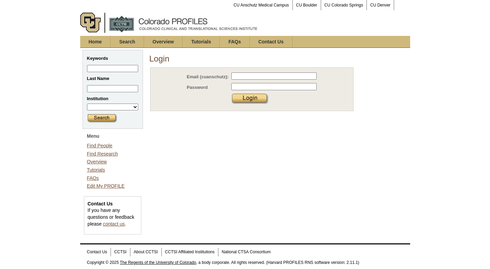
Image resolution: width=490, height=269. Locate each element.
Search (127, 41)
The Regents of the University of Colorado (158, 262)
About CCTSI (146, 252)
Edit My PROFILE (106, 186)
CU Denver (380, 5)
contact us (114, 224)
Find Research (102, 154)
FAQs (234, 41)
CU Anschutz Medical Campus (261, 5)
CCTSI (120, 252)
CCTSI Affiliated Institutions (190, 252)
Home (95, 41)
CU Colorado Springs (344, 5)
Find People (100, 145)
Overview (163, 41)
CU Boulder (306, 5)
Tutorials (201, 41)
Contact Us (271, 41)
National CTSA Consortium (246, 252)
